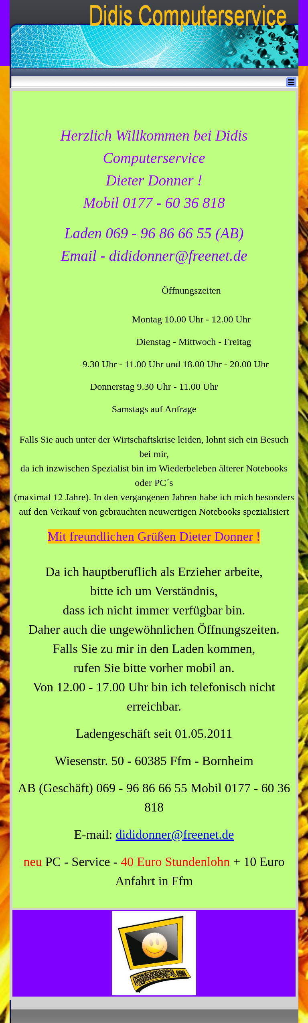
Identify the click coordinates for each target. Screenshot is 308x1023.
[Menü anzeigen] (291, 82)
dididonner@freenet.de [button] (175, 834)
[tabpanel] (154, 499)
